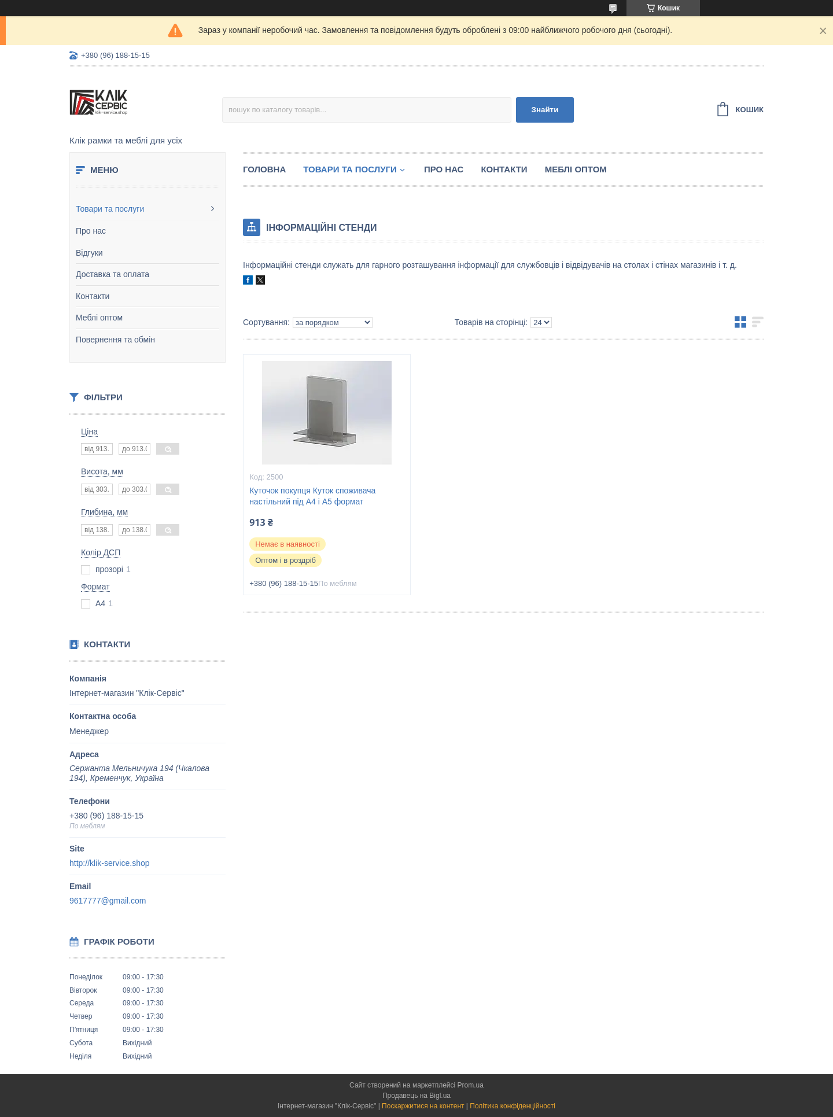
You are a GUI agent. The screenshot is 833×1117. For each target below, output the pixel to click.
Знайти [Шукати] (545, 109)
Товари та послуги (110, 208)
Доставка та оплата (112, 274)
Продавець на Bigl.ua (416, 1096)
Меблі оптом (99, 317)
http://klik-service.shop (109, 863)
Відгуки (89, 252)
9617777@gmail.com (107, 900)
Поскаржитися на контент (423, 1106)
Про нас (91, 230)
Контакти (92, 296)
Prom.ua (471, 1085)
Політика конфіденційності (512, 1106)
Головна (264, 169)
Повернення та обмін (115, 339)
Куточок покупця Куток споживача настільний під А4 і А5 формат (312, 496)
